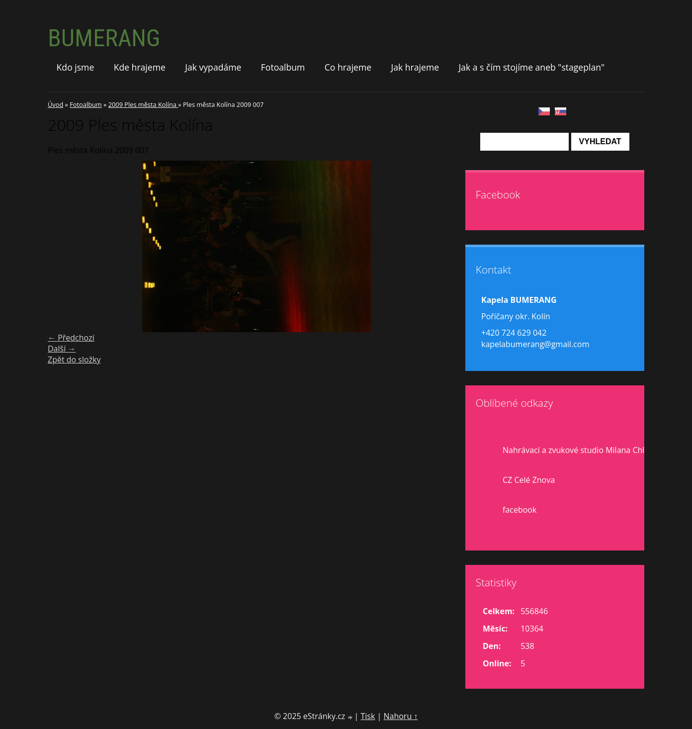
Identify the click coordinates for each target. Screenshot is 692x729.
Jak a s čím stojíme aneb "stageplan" (531, 67)
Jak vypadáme (213, 67)
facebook (519, 509)
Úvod (55, 104)
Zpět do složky (74, 359)
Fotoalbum (283, 67)
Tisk (367, 716)
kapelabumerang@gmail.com (535, 344)
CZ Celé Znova (529, 479)
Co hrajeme (348, 67)
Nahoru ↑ (400, 716)
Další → (62, 348)
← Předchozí (71, 337)
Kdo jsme (75, 67)
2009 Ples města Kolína (143, 104)
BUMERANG (104, 38)
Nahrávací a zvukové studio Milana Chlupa (581, 450)
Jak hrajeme (415, 67)
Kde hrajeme (140, 67)
